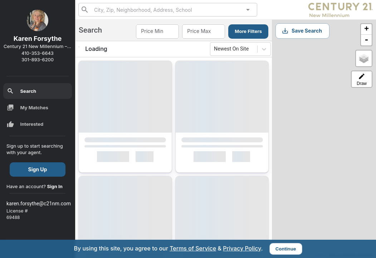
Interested (25, 124)
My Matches (27, 107)
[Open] (248, 10)
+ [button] (366, 29)
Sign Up (37, 169)
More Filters (248, 31)
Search (21, 91)
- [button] (366, 40)
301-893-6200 (37, 59)
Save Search (302, 30)
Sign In (55, 186)
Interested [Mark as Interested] (113, 158)
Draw (362, 79)
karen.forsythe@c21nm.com (38, 203)
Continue (285, 249)
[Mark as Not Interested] (147, 158)
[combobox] (167, 9)
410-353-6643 (37, 53)
